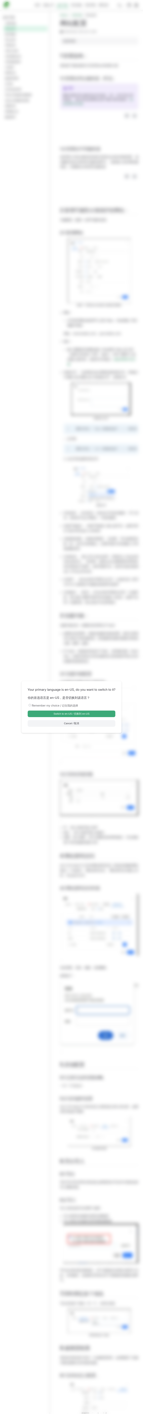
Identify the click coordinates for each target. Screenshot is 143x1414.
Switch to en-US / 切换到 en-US (71, 713)
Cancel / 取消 (71, 723)
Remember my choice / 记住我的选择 (55, 705)
